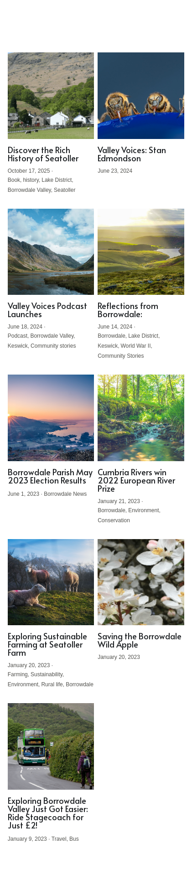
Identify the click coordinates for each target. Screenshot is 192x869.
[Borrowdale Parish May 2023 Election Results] (51, 418)
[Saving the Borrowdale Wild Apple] (141, 582)
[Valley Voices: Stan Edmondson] (141, 95)
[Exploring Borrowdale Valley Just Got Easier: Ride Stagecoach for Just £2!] (51, 746)
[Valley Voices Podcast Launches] (51, 252)
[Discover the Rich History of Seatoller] (51, 95)
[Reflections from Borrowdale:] (141, 252)
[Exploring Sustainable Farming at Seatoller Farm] (51, 582)
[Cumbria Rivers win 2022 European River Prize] (141, 418)
